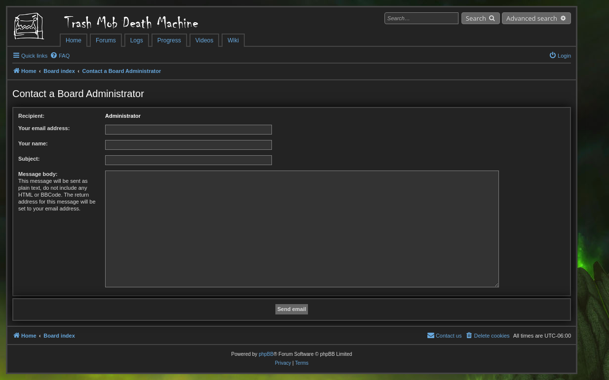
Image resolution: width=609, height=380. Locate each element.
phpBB (266, 354)
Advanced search (531, 18)
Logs (136, 40)
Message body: (37, 174)
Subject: (28, 159)
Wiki (233, 40)
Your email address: (44, 128)
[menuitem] (60, 56)
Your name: (33, 143)
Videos (204, 40)
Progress (169, 40)
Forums (106, 40)
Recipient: (31, 116)
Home (73, 40)
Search (476, 18)
